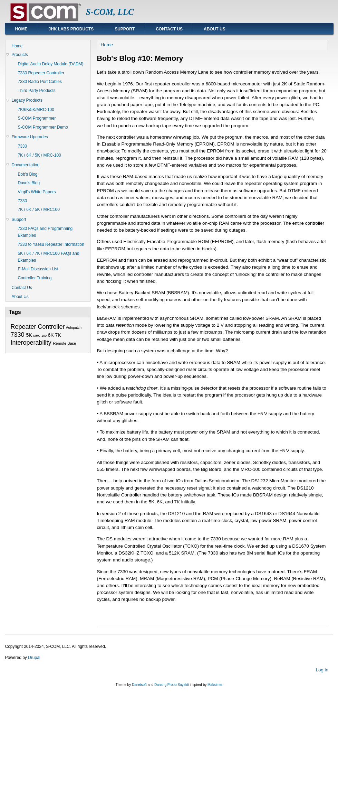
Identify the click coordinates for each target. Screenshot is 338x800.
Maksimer (214, 685)
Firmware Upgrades (30, 136)
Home (21, 29)
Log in (322, 669)
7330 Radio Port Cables (40, 81)
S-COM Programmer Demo (43, 127)
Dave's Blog (29, 182)
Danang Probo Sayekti (171, 685)
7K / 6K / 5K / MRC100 (39, 209)
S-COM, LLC (110, 12)
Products (20, 54)
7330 (22, 146)
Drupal (34, 657)
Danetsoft (139, 685)
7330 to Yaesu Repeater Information (51, 244)
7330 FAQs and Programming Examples (45, 232)
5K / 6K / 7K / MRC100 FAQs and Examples (48, 257)
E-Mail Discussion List (38, 269)
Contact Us (169, 29)
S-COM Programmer (37, 118)
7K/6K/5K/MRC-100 (36, 109)
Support (125, 29)
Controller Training (35, 278)
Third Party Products (37, 90)
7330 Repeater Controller (41, 73)
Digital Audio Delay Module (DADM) (51, 64)
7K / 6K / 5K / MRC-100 (39, 155)
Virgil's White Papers (37, 191)
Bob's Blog (28, 174)
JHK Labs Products (71, 29)
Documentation (26, 164)
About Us (214, 29)
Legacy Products (27, 100)
